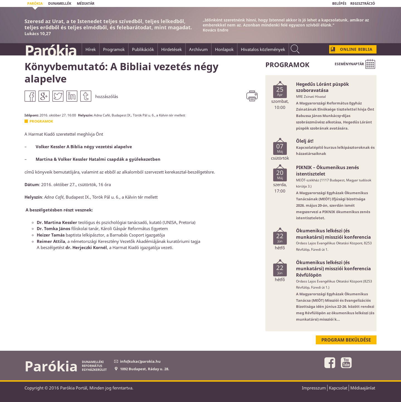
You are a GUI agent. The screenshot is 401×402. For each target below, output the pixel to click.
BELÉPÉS (339, 3)
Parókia (50, 50)
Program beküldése (346, 340)
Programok (41, 121)
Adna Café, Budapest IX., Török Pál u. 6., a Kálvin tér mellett (139, 115)
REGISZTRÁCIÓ (362, 3)
